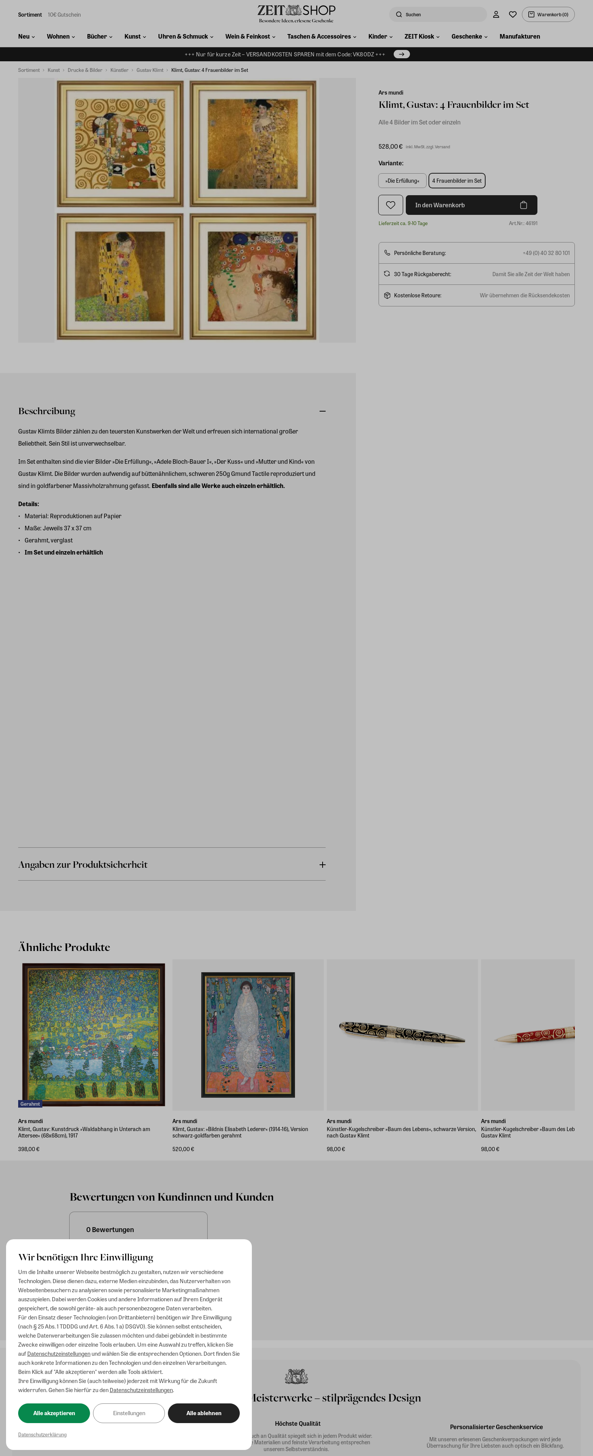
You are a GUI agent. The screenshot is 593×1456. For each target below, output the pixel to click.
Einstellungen (129, 1413)
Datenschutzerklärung (42, 1434)
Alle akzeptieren (54, 1413)
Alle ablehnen (204, 1413)
